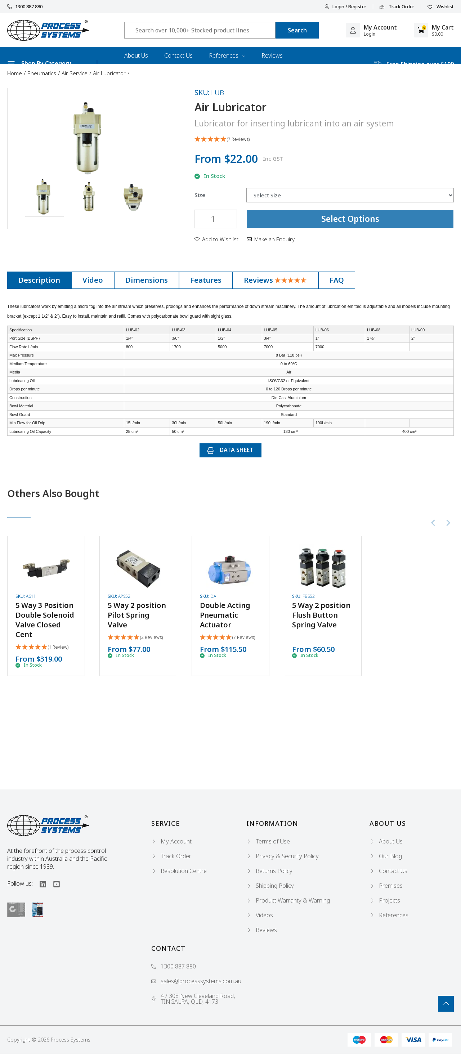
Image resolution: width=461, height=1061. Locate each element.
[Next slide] (448, 522)
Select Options (350, 218)
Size (199, 195)
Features (205, 280)
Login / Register (345, 6)
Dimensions (146, 280)
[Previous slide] (433, 522)
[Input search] (200, 30)
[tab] (39, 280)
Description (39, 280)
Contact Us (178, 55)
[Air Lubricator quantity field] (215, 219)
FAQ (337, 280)
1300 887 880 (24, 6)
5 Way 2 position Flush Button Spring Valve (321, 615)
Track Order (397, 6)
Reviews (272, 55)
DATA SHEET (230, 450)
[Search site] (297, 30)
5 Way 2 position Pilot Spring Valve (137, 615)
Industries (137, 73)
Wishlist (441, 6)
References (227, 55)
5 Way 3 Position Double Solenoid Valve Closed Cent (44, 619)
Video (92, 280)
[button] (44, 197)
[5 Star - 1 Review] (41, 647)
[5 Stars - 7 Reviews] (227, 637)
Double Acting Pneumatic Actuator (225, 615)
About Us (136, 55)
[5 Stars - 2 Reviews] (135, 637)
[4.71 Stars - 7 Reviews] (324, 139)
